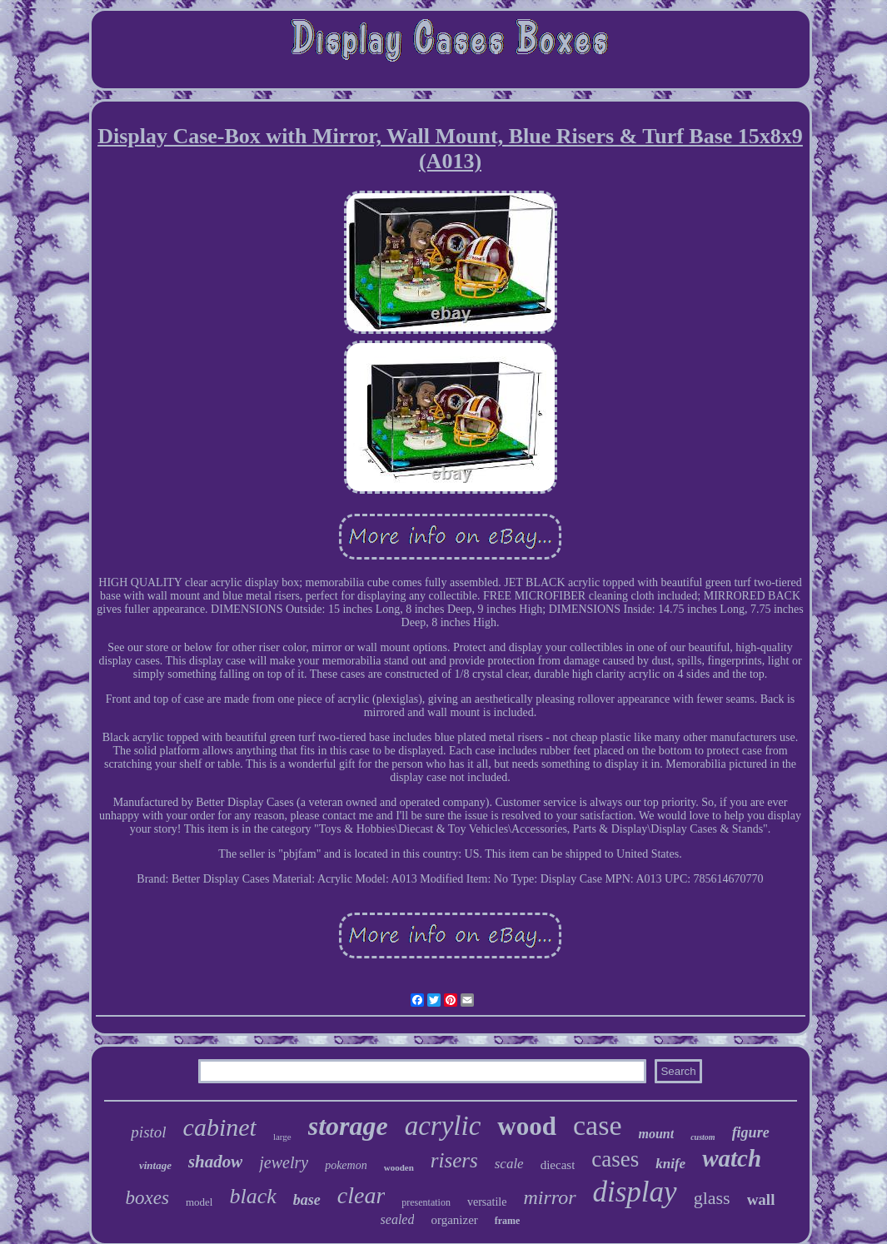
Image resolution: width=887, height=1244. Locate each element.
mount (656, 1134)
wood (526, 1126)
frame (508, 1221)
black (252, 1196)
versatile (486, 1202)
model (199, 1202)
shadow (215, 1162)
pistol (148, 1132)
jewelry (283, 1162)
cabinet (220, 1127)
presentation (426, 1202)
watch (731, 1158)
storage (348, 1126)
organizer (454, 1220)
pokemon (346, 1165)
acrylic (443, 1126)
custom (702, 1137)
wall (761, 1199)
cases (615, 1159)
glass (712, 1197)
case (597, 1125)
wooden (399, 1167)
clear (361, 1195)
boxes (147, 1197)
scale (509, 1164)
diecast (558, 1165)
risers (454, 1160)
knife (670, 1164)
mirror (549, 1197)
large (282, 1137)
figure (751, 1132)
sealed (398, 1219)
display (635, 1192)
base (307, 1200)
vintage (155, 1165)
